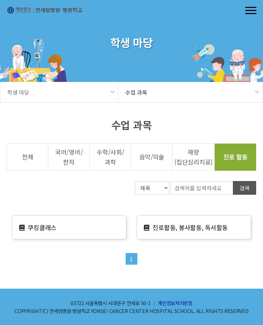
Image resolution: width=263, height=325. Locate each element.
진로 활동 (235, 156)
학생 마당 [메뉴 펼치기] (18, 92)
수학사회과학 (110, 156)
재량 (193, 156)
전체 (27, 156)
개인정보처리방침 (175, 302)
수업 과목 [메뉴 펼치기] (136, 92)
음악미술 (151, 156)
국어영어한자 (69, 156)
